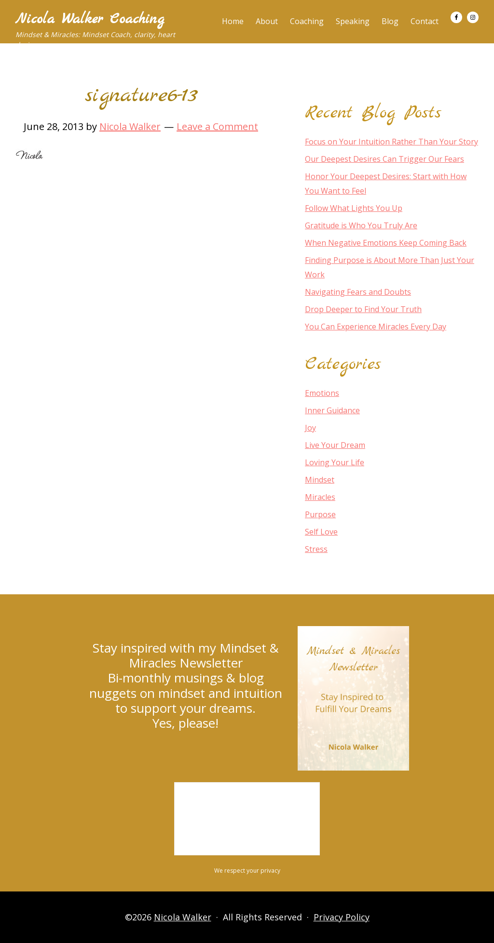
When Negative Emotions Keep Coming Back (386, 242)
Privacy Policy (342, 917)
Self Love (321, 531)
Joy (310, 427)
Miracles (320, 497)
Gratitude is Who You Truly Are (361, 225)
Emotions (322, 393)
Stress (316, 549)
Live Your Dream (335, 445)
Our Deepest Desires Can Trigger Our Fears (384, 159)
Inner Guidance (332, 410)
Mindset (319, 479)
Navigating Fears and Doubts (358, 292)
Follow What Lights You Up (353, 208)
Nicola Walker (182, 917)
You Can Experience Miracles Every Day (375, 326)
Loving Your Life (334, 462)
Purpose (320, 514)
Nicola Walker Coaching (89, 19)
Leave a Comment (217, 126)
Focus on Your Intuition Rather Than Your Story (391, 141)
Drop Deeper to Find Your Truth (363, 309)
